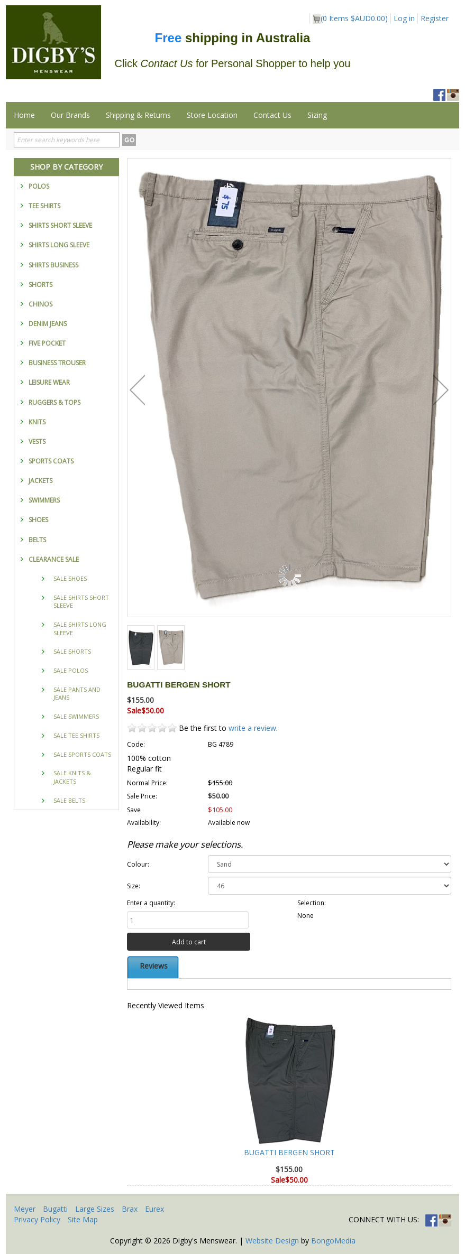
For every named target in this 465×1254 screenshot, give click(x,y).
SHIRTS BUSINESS (53, 265)
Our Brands (70, 115)
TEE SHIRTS (44, 205)
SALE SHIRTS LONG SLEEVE (79, 628)
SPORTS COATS (51, 461)
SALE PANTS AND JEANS (77, 693)
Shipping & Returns (138, 115)
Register (435, 18)
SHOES (38, 519)
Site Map (83, 1219)
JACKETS (40, 480)
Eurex (154, 1209)
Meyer (24, 1209)
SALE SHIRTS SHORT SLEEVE (81, 601)
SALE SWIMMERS (76, 716)
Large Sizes (94, 1209)
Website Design (272, 1241)
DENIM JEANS (48, 323)
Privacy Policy (37, 1219)
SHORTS (40, 284)
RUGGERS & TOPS (54, 402)
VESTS (37, 441)
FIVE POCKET (47, 343)
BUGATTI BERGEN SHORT (289, 1152)
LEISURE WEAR (49, 382)
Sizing (317, 115)
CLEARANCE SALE (54, 559)
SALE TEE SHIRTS (76, 735)
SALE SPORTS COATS (82, 754)
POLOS (39, 186)
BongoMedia (333, 1241)
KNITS (37, 421)
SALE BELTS (69, 800)
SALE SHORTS (72, 651)
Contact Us (272, 115)
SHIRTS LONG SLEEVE (59, 244)
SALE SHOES (70, 578)
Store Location (212, 115)
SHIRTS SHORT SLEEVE (60, 225)
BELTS (37, 539)
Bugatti (55, 1209)
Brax (130, 1209)
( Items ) (350, 18)
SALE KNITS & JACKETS (72, 777)
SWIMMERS (44, 500)
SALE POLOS (70, 670)
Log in (404, 18)
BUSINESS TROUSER (57, 362)
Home (24, 115)
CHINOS (40, 304)
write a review (252, 728)
